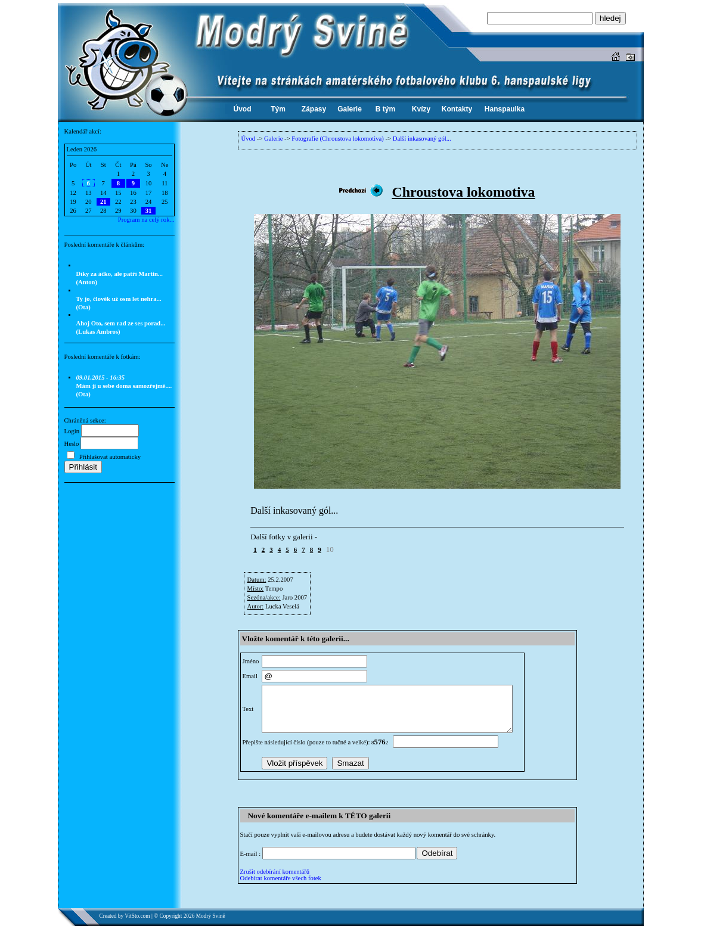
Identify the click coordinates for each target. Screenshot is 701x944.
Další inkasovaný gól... (422, 138)
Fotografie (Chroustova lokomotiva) (337, 138)
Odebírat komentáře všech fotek (280, 887)
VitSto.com (137, 925)
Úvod (248, 138)
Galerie (273, 138)
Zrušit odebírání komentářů (275, 880)
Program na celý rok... (146, 219)
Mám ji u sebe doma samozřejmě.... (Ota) (124, 386)
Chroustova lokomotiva (463, 192)
